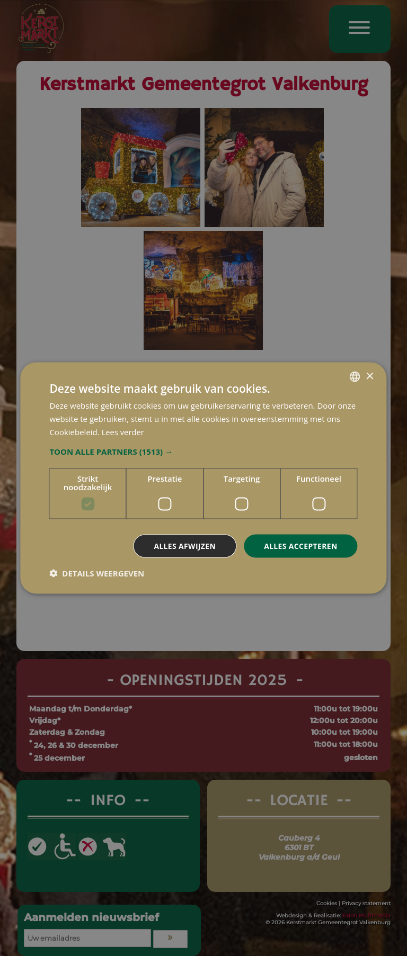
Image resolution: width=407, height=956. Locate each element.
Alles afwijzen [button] (184, 545)
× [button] (370, 376)
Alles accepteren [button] (300, 545)
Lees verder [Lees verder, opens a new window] (123, 431)
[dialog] (203, 478)
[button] (203, 451)
